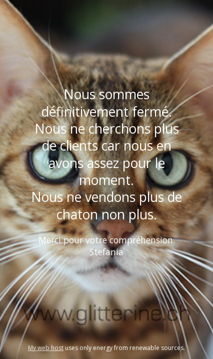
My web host (46, 348)
